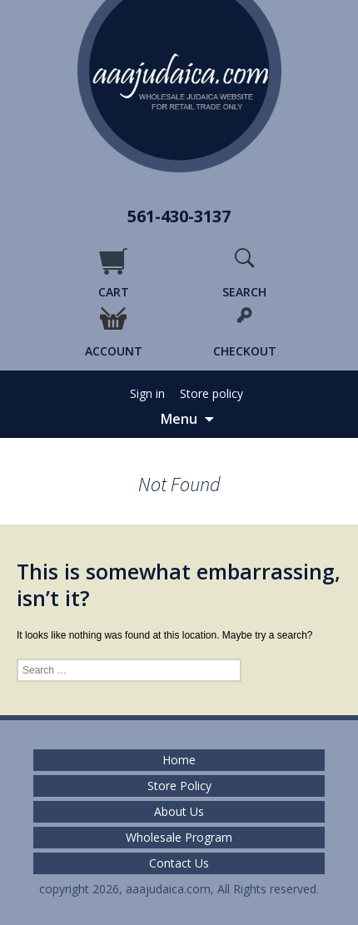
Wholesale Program (179, 837)
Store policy (211, 393)
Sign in (147, 393)
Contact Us (179, 863)
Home (179, 760)
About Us (179, 811)
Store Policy (179, 786)
